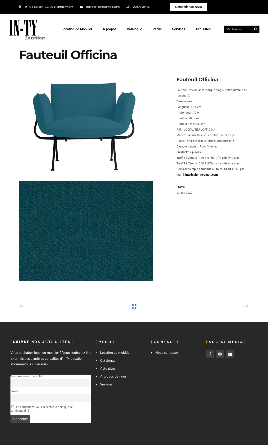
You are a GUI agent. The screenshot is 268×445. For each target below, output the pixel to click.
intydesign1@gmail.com (201, 174)
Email (14, 391)
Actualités (203, 29)
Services (178, 29)
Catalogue (134, 29)
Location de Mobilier (77, 29)
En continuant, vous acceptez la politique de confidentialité (41, 408)
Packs (157, 29)
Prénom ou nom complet (26, 376)
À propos (109, 29)
